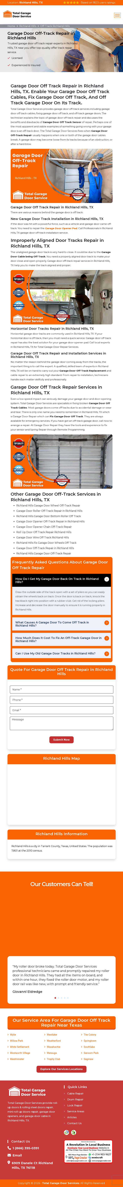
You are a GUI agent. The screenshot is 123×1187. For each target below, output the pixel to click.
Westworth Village (20, 1053)
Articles (70, 1117)
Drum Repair (73, 1099)
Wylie (13, 1034)
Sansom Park (91, 1053)
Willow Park (16, 1040)
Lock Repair (73, 1105)
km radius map (61, 794)
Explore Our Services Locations (61, 1069)
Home (11, 26)
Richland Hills (27, 26)
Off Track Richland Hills (55, 26)
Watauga (52, 1053)
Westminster (17, 1059)
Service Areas (74, 1111)
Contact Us (73, 1123)
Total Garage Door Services (60, 1183)
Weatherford (54, 1040)
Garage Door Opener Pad (61, 228)
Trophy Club (53, 1059)
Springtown (90, 1040)
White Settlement (19, 1046)
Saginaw (88, 1059)
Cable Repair (74, 1093)
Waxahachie (53, 1046)
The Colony (90, 1034)
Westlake (52, 1034)
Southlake (89, 1046)
